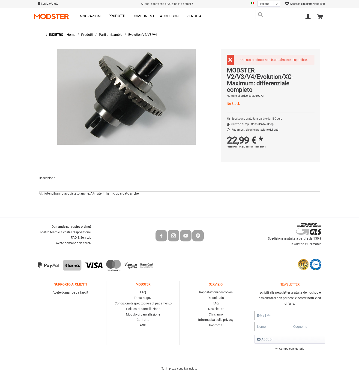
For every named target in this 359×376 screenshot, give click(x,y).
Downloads (216, 298)
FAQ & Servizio (81, 237)
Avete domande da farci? (73, 243)
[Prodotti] (117, 16)
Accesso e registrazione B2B (305, 4)
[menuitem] (90, 16)
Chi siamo (216, 314)
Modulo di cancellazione (143, 314)
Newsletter (216, 309)
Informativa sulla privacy (215, 320)
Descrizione (47, 178)
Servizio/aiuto (48, 3)
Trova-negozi (143, 298)
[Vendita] (194, 16)
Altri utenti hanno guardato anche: (114, 193)
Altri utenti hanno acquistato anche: (64, 193)
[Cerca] (260, 14)
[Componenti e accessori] (156, 16)
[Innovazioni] (90, 16)
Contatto (143, 320)
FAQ (143, 292)
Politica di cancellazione (143, 309)
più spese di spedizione (254, 146)
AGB (143, 325)
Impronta (215, 325)
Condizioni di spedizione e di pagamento (143, 303)
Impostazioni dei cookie (216, 292)
